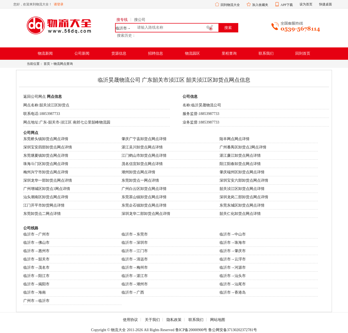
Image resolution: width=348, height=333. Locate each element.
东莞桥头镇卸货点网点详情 (45, 139)
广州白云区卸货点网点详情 (144, 189)
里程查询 (229, 53)
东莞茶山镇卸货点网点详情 (144, 197)
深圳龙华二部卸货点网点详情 (146, 214)
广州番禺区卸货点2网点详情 (243, 147)
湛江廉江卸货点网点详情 (240, 156)
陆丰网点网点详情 (234, 139)
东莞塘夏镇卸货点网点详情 (45, 156)
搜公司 (139, 20)
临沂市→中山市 (233, 234)
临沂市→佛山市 (36, 243)
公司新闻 (81, 53)
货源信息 (118, 53)
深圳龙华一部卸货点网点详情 (47, 180)
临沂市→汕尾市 (233, 284)
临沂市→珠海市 (233, 243)
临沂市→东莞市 (135, 234)
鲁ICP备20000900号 (191, 330)
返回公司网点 (34, 97)
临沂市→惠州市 (36, 251)
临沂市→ (123, 28)
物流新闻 (45, 53)
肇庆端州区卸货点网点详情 (242, 172)
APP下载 (287, 5)
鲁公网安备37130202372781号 (232, 330)
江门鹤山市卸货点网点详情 (144, 156)
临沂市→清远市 (135, 259)
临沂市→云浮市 (233, 259)
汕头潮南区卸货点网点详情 (45, 197)
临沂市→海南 (34, 292)
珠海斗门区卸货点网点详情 (45, 164)
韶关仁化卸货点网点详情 (240, 214)
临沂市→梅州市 (135, 267)
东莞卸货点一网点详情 (140, 180)
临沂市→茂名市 (36, 267)
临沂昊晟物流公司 (206, 105)
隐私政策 (174, 320)
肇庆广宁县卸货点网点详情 (144, 139)
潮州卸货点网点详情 (138, 172)
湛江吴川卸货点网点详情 (142, 147)
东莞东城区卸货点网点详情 (242, 205)
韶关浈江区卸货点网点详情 (242, 189)
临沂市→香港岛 (233, 292)
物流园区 (192, 53)
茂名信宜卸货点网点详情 (142, 164)
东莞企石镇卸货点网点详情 (144, 205)
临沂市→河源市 (233, 267)
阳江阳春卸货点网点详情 (240, 164)
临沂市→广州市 (36, 234)
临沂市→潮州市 (135, 284)
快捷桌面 (325, 4)
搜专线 (122, 20)
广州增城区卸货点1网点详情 (46, 189)
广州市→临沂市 (36, 301)
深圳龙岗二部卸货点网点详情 (244, 197)
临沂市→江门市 (135, 251)
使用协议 (130, 320)
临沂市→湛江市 (135, 276)
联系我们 (266, 53)
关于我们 (152, 320)
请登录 (58, 4)
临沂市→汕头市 (233, 276)
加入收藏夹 (260, 5)
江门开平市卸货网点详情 (44, 205)
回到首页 (302, 53)
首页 (47, 64)
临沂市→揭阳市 (36, 284)
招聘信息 (155, 53)
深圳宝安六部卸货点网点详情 (244, 180)
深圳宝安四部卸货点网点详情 (47, 147)
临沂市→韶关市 (36, 259)
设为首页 (306, 4)
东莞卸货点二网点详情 (42, 214)
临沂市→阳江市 (36, 276)
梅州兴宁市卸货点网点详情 (45, 172)
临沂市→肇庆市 (233, 251)
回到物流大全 (230, 5)
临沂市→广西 (133, 292)
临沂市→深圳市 (135, 243)
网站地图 (217, 320)
